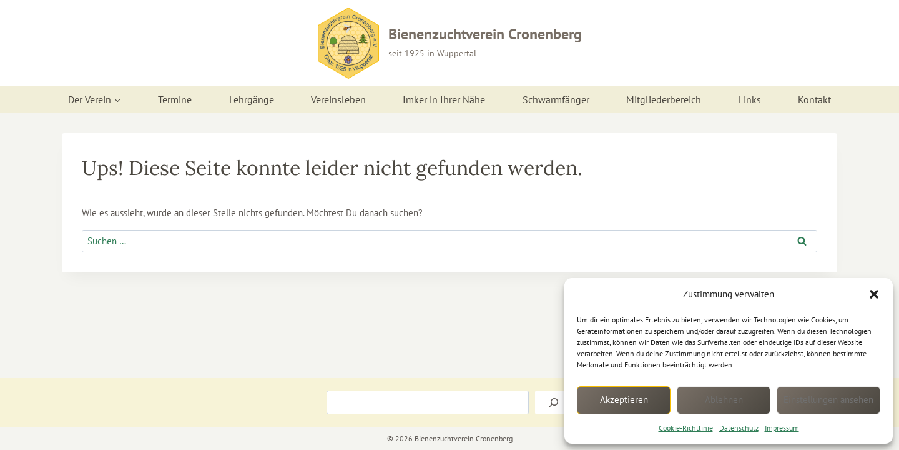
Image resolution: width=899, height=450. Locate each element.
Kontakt (814, 99)
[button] (874, 294)
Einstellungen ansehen (828, 400)
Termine (175, 99)
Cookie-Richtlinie (686, 427)
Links (750, 99)
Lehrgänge (251, 99)
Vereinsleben (338, 99)
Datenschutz (739, 427)
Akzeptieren (624, 400)
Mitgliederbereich (663, 99)
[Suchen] (553, 402)
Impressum (782, 427)
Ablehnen (724, 400)
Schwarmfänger (556, 99)
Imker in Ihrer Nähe (444, 99)
